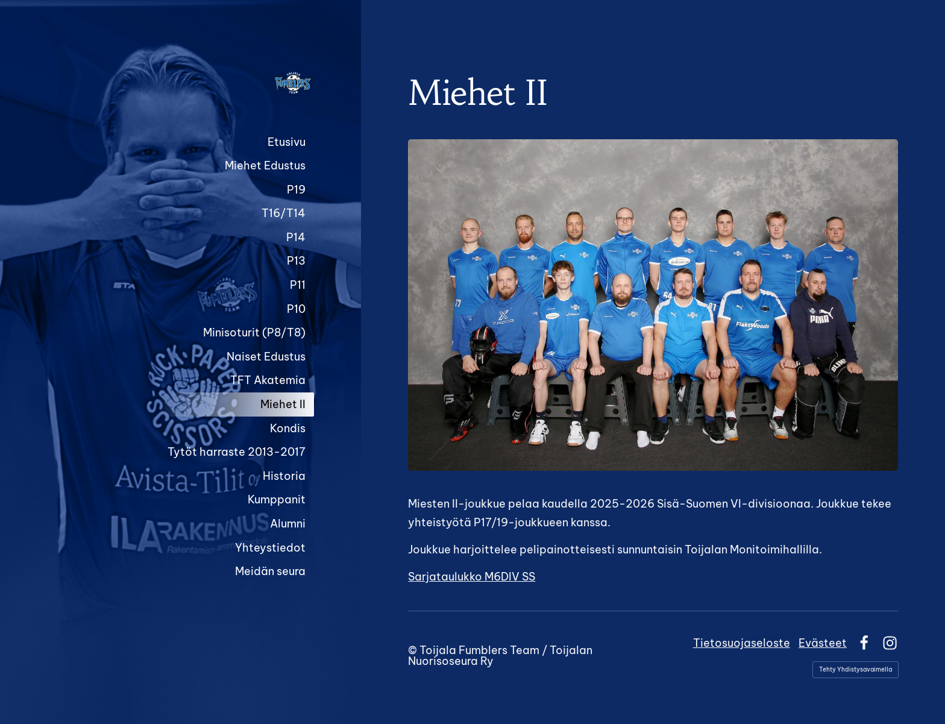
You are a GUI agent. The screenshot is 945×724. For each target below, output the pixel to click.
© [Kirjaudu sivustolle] (413, 650)
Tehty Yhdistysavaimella (855, 669)
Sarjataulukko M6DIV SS (471, 577)
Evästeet (823, 643)
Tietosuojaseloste (741, 643)
